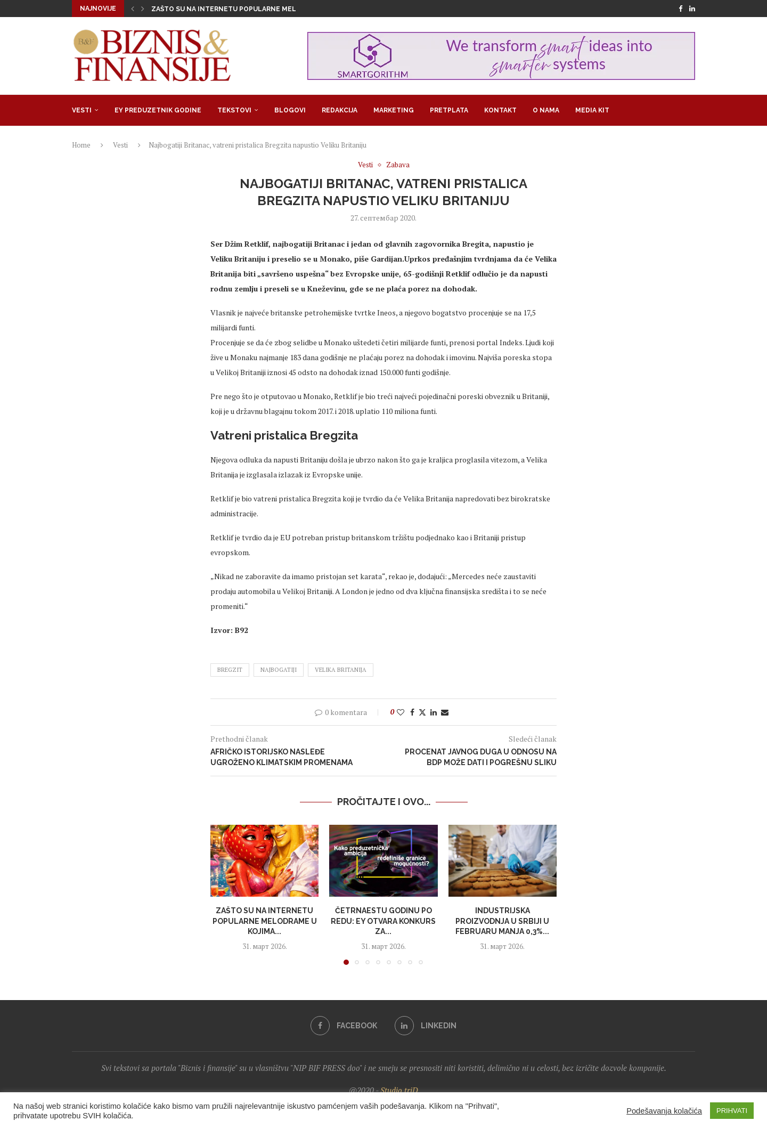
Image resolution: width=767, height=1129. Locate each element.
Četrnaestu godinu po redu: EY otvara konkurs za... (383, 921)
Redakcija (339, 110)
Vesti (82, 110)
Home (81, 145)
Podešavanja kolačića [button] (664, 1111)
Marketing (393, 110)
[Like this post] (400, 712)
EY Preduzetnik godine (158, 110)
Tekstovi (234, 110)
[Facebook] (680, 8)
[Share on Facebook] (412, 712)
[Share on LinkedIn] (433, 712)
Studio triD (399, 1090)
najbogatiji (278, 669)
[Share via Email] (444, 712)
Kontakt (500, 110)
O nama (546, 110)
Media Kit (592, 110)
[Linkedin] (692, 8)
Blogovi (290, 110)
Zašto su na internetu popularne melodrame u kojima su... (262, 9)
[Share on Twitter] (422, 712)
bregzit (229, 669)
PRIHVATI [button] (731, 1111)
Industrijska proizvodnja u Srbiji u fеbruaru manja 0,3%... (502, 921)
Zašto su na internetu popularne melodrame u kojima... (265, 921)
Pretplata (449, 110)
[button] (132, 8)
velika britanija (340, 669)
